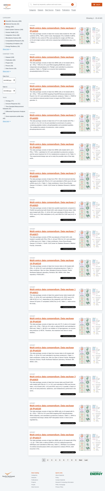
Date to (5, 87)
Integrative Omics (68, 45)
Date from (6, 76)
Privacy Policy (59, 487)
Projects (57, 10)
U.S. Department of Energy (96, 475)
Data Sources (49, 10)
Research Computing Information (65, 482)
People (73, 10)
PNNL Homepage (60, 484)
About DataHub (60, 475)
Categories (32, 10)
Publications (66, 10)
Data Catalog (35, 473)
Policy (57, 477)
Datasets (40, 10)
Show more (6, 49)
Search (72, 4)
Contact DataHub (60, 480)
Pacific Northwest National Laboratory (8, 475)
